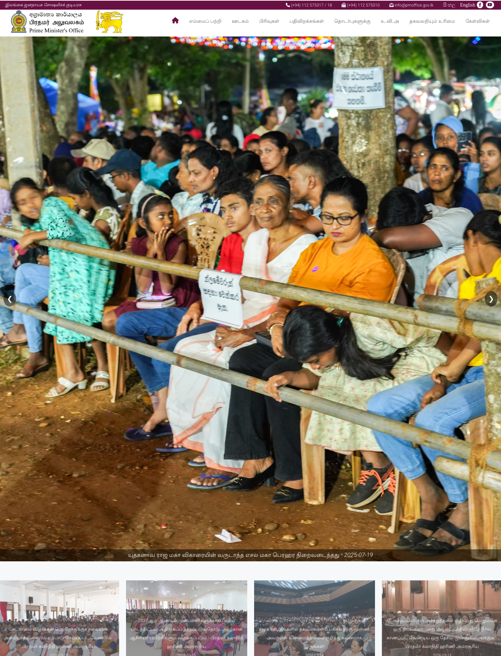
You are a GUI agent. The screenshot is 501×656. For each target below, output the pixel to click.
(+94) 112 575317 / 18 (309, 4)
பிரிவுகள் (269, 21)
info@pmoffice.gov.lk (411, 4)
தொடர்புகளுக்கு (352, 21)
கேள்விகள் (478, 21)
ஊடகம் (240, 21)
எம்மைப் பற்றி (205, 21)
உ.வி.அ (390, 21)
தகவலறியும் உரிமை (432, 21)
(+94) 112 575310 (360, 4)
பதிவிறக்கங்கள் (307, 21)
